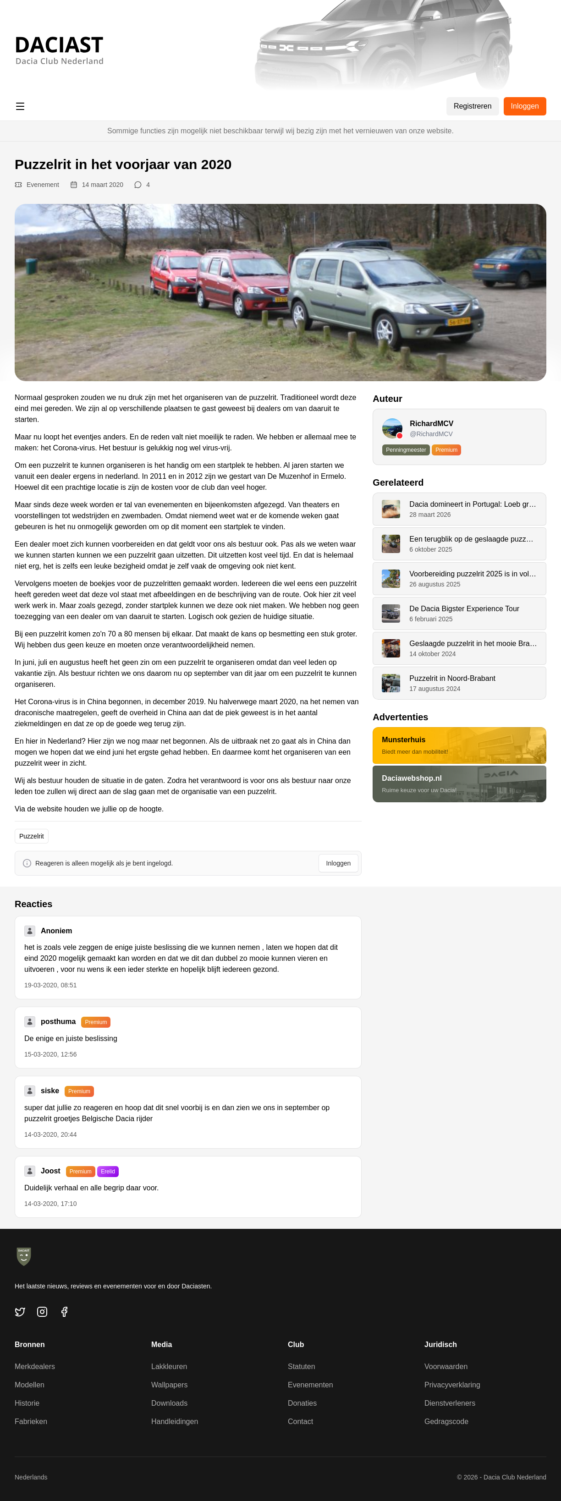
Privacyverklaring (452, 1385)
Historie (27, 1403)
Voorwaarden (446, 1366)
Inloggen (525, 106)
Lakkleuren (169, 1366)
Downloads (169, 1403)
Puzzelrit (31, 836)
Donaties (302, 1403)
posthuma (58, 1021)
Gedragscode (446, 1421)
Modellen (29, 1385)
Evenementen (310, 1385)
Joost (50, 1171)
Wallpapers (169, 1385)
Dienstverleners (449, 1403)
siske (50, 1091)
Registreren (473, 106)
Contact (300, 1421)
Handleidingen (174, 1421)
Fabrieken (31, 1421)
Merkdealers (35, 1366)
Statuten (301, 1366)
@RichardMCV (431, 434)
